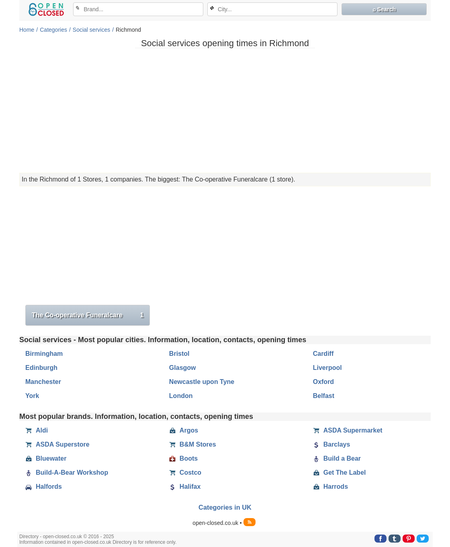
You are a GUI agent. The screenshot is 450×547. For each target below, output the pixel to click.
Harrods (330, 486)
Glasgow (182, 367)
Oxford (323, 381)
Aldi (36, 430)
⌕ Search (384, 9)
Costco (185, 472)
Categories (53, 30)
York (32, 395)
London (181, 395)
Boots (183, 458)
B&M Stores (192, 444)
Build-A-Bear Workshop (66, 472)
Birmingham (44, 353)
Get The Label (339, 472)
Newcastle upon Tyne (201, 381)
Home (26, 30)
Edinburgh (41, 367)
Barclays (331, 444)
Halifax (184, 486)
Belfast (323, 395)
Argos (183, 430)
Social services (91, 30)
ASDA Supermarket (347, 430)
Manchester (43, 381)
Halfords (43, 486)
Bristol (179, 353)
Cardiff (323, 353)
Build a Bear (337, 458)
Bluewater (45, 458)
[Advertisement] (225, 110)
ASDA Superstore (57, 444)
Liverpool (327, 367)
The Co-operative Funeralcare (87, 315)
